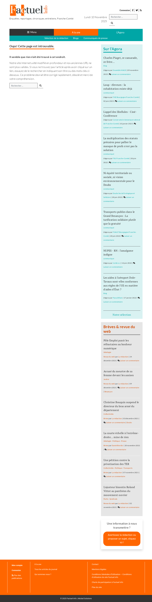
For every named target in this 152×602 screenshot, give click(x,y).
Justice (106, 379)
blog (105, 66)
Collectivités (109, 414)
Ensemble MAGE (119, 70)
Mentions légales (99, 569)
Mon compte (17, 565)
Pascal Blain (117, 298)
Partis (106, 499)
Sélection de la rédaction (56, 38)
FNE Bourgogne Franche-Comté (126, 97)
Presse (123, 441)
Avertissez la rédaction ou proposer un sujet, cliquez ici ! (122, 538)
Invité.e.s (116, 263)
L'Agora (120, 32)
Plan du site (97, 587)
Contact (95, 564)
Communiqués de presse (96, 38)
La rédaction (123, 357)
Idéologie (107, 352)
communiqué (108, 93)
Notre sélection (122, 314)
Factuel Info (72, 598)
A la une (76, 32)
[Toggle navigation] (31, 32)
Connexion (124, 10)
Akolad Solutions (85, 598)
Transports (127, 468)
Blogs (76, 38)
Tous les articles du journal (46, 569)
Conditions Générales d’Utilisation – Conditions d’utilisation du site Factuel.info (112, 575)
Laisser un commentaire (121, 74)
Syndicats (113, 499)
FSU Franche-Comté (121, 158)
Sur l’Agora (112, 49)
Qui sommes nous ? (43, 574)
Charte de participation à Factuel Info (107, 582)
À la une (38, 564)
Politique (116, 441)
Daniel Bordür (117, 445)
